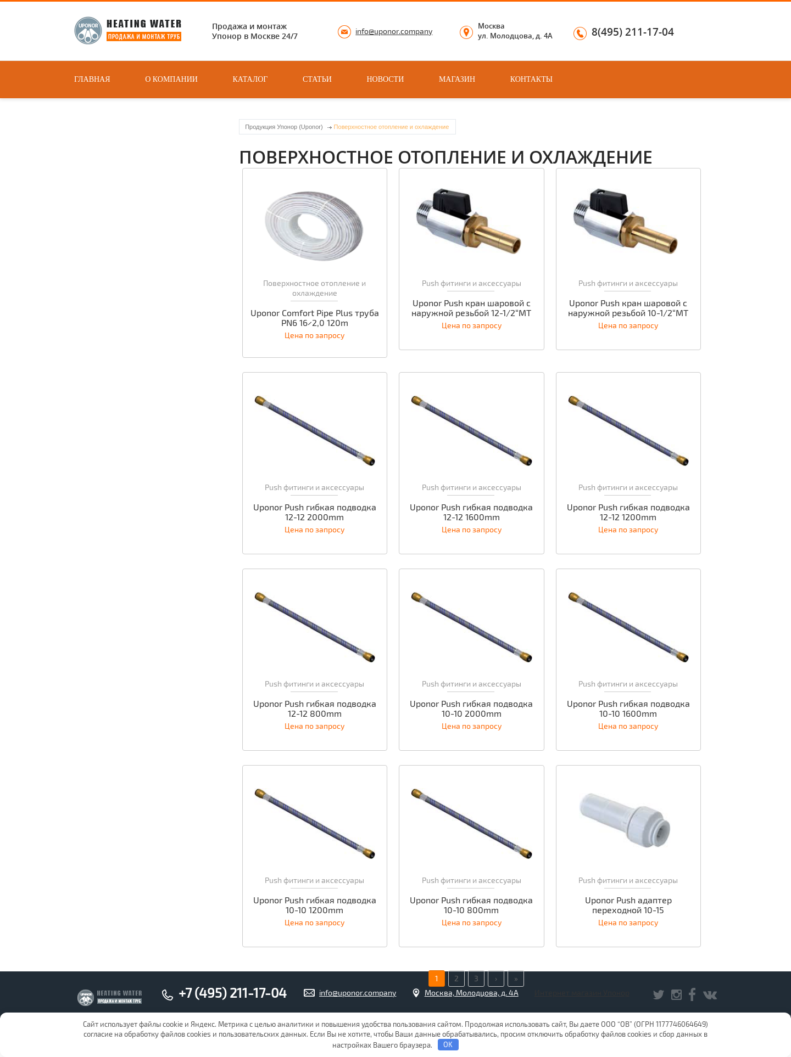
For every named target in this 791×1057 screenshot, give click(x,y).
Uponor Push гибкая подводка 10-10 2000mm (471, 708)
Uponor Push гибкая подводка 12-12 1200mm (628, 512)
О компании (171, 79)
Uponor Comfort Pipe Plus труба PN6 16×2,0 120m (314, 318)
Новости (385, 79)
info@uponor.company (393, 31)
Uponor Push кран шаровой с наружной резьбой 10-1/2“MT (628, 308)
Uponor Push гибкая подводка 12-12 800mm (314, 708)
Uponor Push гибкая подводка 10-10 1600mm (628, 708)
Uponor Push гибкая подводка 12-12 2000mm (314, 512)
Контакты (531, 79)
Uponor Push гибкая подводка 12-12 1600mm (471, 512)
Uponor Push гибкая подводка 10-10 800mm (471, 905)
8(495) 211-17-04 (633, 32)
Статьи (317, 79)
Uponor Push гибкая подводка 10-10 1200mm (314, 905)
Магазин (457, 79)
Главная (92, 79)
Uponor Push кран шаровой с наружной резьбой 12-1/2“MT (471, 308)
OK (448, 1044)
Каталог (250, 79)
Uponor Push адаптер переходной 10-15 (628, 905)
